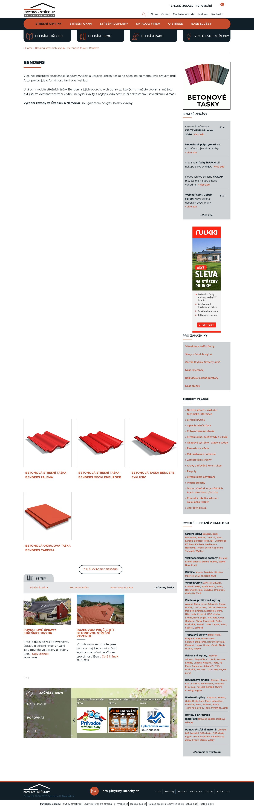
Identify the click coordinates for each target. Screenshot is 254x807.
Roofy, (215, 704)
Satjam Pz (208, 666)
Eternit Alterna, (210, 562)
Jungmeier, (220, 541)
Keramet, (201, 614)
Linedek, (198, 663)
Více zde (207, 215)
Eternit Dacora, (193, 562)
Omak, (221, 618)
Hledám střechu (44, 36)
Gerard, (219, 611)
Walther (199, 551)
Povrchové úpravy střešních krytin (40, 322)
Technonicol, (207, 684)
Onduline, (208, 590)
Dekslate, (209, 572)
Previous (75, 412)
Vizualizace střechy (207, 36)
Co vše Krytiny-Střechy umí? (202, 362)
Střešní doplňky (114, 23)
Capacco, (212, 698)
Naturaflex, (217, 701)
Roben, (200, 548)
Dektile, (211, 607)
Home (29, 48)
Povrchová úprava (121, 277)
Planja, (199, 621)
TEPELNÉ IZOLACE (181, 6)
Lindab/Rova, (192, 618)
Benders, (207, 534)
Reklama (203, 14)
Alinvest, (207, 583)
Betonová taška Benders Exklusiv (152, 165)
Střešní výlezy (207, 740)
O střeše (175, 23)
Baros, (223, 680)
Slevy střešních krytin (198, 354)
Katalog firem (148, 23)
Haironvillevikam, (194, 590)
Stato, (224, 624)
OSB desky (206, 733)
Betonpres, (191, 537)
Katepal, (201, 687)
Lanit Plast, (205, 701)
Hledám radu (147, 36)
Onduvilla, (190, 593)
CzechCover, (200, 607)
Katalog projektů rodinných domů (166, 804)
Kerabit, (210, 687)
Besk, (215, 534)
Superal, (189, 628)
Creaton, (211, 537)
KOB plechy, (213, 614)
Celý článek (40, 344)
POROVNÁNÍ (204, 6)
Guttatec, (219, 684)
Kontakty (217, 14)
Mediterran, (211, 544)
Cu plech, (211, 659)
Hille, (187, 614)
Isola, (193, 614)
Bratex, (189, 607)
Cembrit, (223, 558)
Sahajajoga (191, 804)
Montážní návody (183, 14)
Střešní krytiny (48, 23)
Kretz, (195, 701)
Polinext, (207, 704)
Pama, (199, 704)
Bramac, (201, 537)
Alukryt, (189, 604)
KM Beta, (200, 544)
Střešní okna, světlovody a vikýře (207, 437)
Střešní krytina (39, 277)
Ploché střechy (196, 483)
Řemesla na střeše (198, 448)
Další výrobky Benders (100, 259)
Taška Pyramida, (213, 708)
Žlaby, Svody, (192, 740)
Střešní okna (81, 23)
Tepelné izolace (138, 804)
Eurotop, (198, 541)
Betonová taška (79, 277)
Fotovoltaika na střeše (200, 431)
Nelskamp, (190, 548)
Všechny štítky (165, 277)
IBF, (212, 541)
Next (174, 412)
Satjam (197, 649)
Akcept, (215, 680)
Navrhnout (37, 394)
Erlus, (219, 537)
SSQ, (197, 576)
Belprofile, (200, 659)
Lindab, (207, 645)
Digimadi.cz (68, 796)
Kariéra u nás (223, 792)
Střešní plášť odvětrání (201, 477)
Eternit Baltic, (208, 587)
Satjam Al (197, 666)
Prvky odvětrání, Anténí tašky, (208, 737)
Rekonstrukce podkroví (201, 454)
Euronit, (189, 541)
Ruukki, (200, 624)
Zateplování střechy (199, 460)
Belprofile (212, 604)
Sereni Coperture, (214, 548)
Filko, (207, 541)
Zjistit (32, 420)
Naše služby (201, 23)
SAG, (208, 624)
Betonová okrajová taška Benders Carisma (48, 238)
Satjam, (216, 624)
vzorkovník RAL (197, 508)
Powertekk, (209, 621)
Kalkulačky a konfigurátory (201, 378)
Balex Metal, (200, 604)
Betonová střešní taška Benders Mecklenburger (99, 165)
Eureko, (222, 698)
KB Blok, (189, 544)
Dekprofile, (201, 642)
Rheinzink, (191, 624)
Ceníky (165, 14)
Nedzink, (207, 663)
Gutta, (220, 587)
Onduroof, (219, 590)
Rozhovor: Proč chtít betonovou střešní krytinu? (95, 323)
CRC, (187, 684)
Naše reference (194, 370)
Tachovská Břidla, (194, 708)
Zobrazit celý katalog (207, 752)
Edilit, (198, 587)
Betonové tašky (76, 48)
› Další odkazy (206, 804)
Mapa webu (196, 792)
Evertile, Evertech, (204, 611)
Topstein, (205, 576)
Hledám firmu (95, 36)
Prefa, (219, 621)
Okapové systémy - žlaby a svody (207, 443)
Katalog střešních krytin (50, 48)
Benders (94, 48)
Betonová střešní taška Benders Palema (45, 165)
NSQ (213, 576)
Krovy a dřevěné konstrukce (204, 466)
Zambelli (198, 628)
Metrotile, (213, 618)
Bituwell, (217, 583)
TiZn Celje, (212, 669)
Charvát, (195, 684)
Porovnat (35, 407)
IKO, (187, 687)
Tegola (198, 690)
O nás (154, 14)
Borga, (222, 604)
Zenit (198, 593)
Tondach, (190, 551)
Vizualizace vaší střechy (200, 346)
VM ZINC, (201, 669)
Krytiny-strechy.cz (72, 804)
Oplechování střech (199, 425)
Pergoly (191, 471)
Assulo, (199, 572)
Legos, (203, 618)
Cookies (209, 792)
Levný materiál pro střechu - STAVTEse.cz (105, 804)
